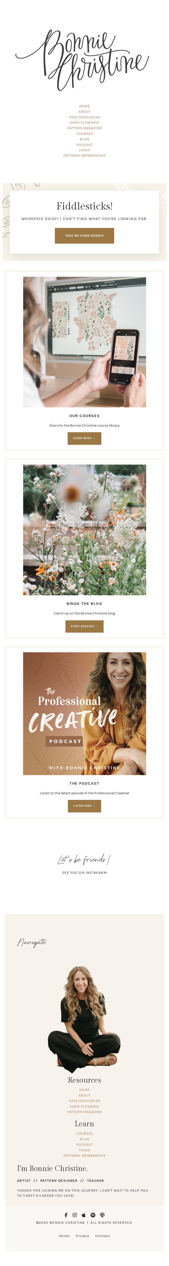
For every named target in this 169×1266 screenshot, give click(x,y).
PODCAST (84, 145)
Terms (64, 1236)
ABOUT (85, 112)
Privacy (82, 1236)
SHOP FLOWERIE (84, 123)
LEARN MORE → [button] (84, 438)
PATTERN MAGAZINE (84, 128)
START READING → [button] (84, 626)
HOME (84, 106)
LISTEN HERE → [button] (84, 805)
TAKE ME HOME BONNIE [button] (84, 235)
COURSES (84, 134)
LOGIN (84, 150)
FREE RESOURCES (84, 117)
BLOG (84, 139)
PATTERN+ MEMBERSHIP (84, 155)
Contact (102, 1236)
